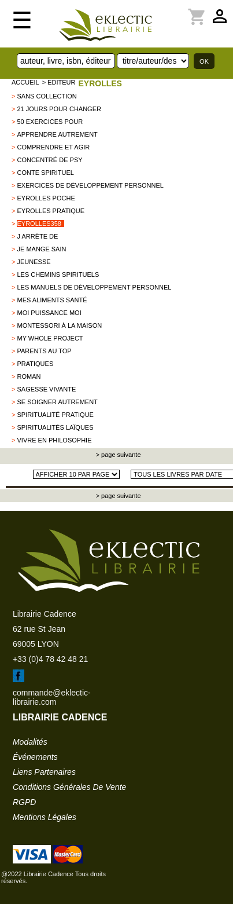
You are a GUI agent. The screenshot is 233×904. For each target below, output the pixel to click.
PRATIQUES (35, 363)
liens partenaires (44, 772)
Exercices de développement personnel (90, 185)
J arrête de (37, 236)
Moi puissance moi (49, 312)
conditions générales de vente (69, 787)
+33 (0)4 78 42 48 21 (50, 659)
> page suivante (117, 454)
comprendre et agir (53, 147)
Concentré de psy (49, 159)
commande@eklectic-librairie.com (52, 697)
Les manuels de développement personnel (94, 287)
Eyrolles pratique (50, 210)
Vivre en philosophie (54, 440)
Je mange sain (41, 249)
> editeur (59, 82)
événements (35, 757)
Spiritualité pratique (55, 414)
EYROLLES (99, 83)
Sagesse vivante (46, 389)
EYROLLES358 (39, 223)
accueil (25, 82)
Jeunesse (33, 261)
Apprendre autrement (57, 134)
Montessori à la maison (59, 325)
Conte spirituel (45, 172)
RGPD (24, 802)
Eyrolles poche (46, 198)
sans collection (46, 96)
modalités (30, 741)
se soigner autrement (57, 401)
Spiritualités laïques (55, 427)
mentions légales (44, 817)
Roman (28, 376)
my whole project (50, 338)
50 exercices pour (50, 121)
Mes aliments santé (52, 300)
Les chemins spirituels (58, 274)
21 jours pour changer (59, 108)
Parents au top (44, 350)
